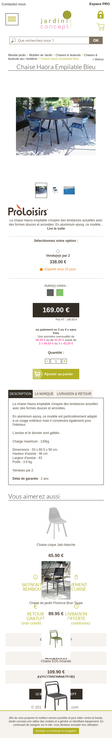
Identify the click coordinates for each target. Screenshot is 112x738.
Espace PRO (99, 4)
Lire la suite (56, 228)
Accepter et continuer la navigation (56, 730)
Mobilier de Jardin (40, 55)
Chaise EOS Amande (56, 661)
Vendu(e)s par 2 (58, 256)
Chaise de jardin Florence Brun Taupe (56, 603)
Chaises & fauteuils (68, 55)
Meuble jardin (17, 55)
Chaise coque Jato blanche (56, 545)
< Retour (98, 59)
